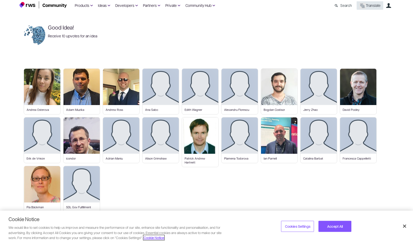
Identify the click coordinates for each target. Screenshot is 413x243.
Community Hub (198, 5)
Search (346, 5)
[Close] (404, 226)
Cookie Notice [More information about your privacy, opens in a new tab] (154, 237)
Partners (150, 5)
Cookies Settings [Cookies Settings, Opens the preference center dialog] (297, 226)
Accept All (335, 226)
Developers (124, 5)
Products (82, 5)
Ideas (102, 5)
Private (171, 5)
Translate (370, 6)
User (388, 5)
